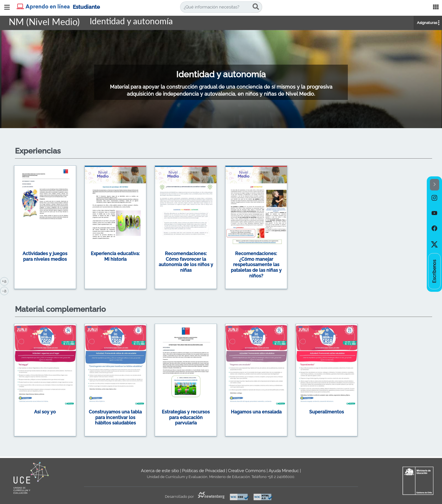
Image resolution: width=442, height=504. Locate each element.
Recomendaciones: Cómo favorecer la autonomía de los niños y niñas (186, 262)
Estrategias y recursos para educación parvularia (186, 417)
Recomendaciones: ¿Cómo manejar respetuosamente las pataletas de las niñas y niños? (256, 265)
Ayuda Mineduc (284, 470)
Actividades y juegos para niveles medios (45, 256)
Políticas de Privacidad (203, 470)
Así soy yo (45, 412)
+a (5, 281)
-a (5, 290)
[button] (434, 184)
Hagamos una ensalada (256, 412)
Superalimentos (326, 412)
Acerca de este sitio (160, 470)
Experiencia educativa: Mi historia (115, 256)
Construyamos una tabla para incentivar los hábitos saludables (115, 417)
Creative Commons (247, 470)
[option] (221, 228)
